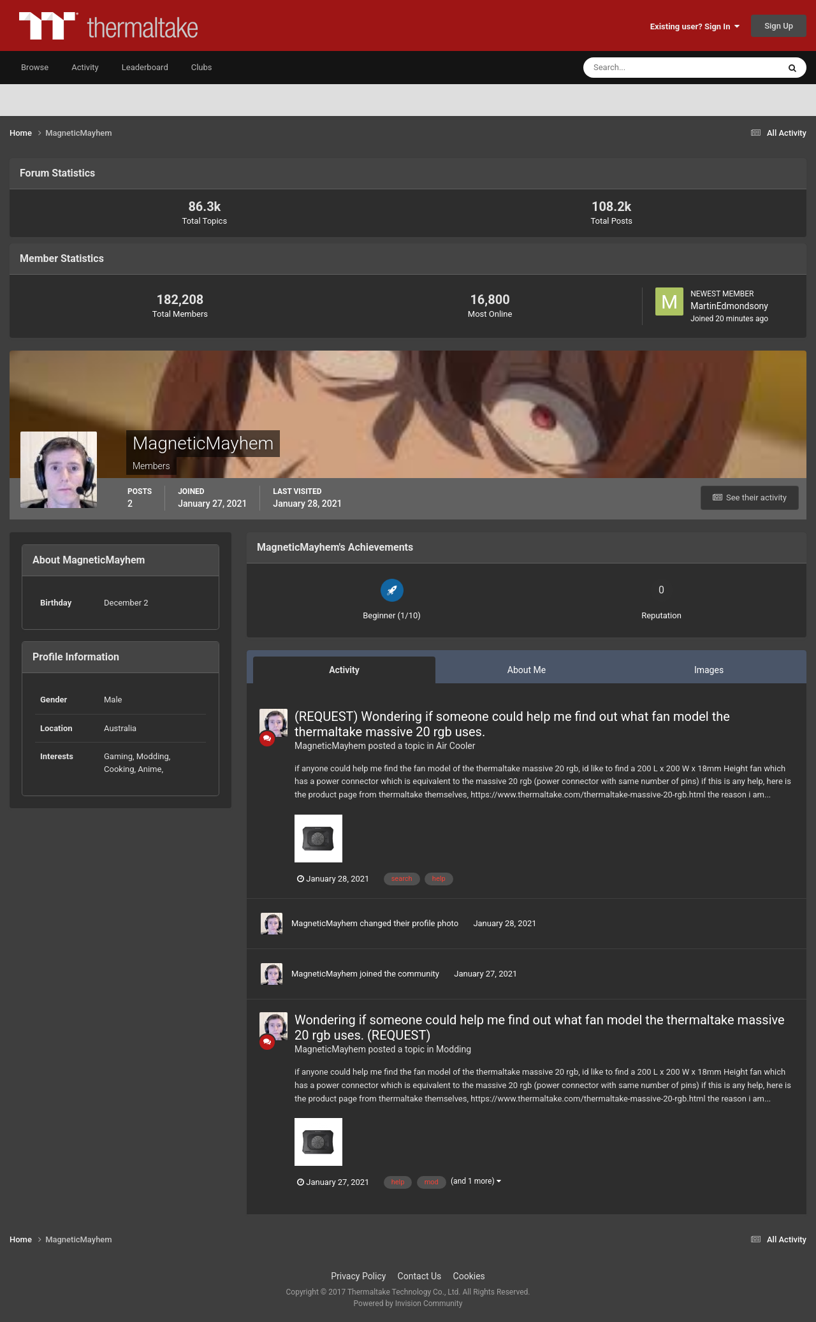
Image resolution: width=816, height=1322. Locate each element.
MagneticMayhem (330, 746)
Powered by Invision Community (408, 1303)
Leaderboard (145, 67)
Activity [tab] (344, 670)
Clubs (201, 67)
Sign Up (778, 26)
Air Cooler (455, 746)
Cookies (469, 1276)
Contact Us (420, 1276)
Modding (453, 1049)
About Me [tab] (526, 670)
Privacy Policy (358, 1276)
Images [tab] (709, 670)
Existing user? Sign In (695, 26)
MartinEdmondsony (729, 306)
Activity (85, 67)
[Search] (642, 67)
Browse (34, 67)
